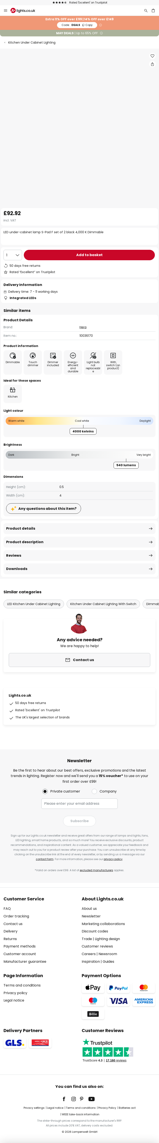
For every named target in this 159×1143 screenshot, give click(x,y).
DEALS (77, 25)
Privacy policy (15, 992)
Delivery (10, 931)
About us (89, 908)
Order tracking (16, 916)
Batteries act (127, 1108)
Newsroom (108, 953)
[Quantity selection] (12, 255)
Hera (83, 327)
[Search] (145, 10)
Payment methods (19, 946)
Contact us (12, 923)
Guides (108, 961)
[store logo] (25, 10)
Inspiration (91, 961)
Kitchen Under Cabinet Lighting (31, 42)
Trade (87, 938)
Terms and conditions (22, 985)
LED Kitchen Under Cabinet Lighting (33, 604)
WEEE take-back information (80, 1114)
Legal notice (13, 1000)
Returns (10, 938)
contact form (45, 859)
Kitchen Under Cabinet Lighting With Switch (103, 604)
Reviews (13, 555)
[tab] (40, 930)
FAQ (7, 908)
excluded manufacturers (96, 870)
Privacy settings (34, 1108)
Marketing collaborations (103, 923)
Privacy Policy (107, 1108)
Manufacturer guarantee (24, 961)
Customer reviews (97, 946)
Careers (89, 953)
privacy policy (113, 859)
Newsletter (91, 916)
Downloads (16, 568)
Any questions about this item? (47, 508)
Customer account (19, 953)
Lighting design (107, 938)
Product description (24, 541)
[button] (152, 56)
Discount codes (95, 931)
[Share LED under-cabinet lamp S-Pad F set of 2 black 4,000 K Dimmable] (152, 64)
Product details (20, 528)
